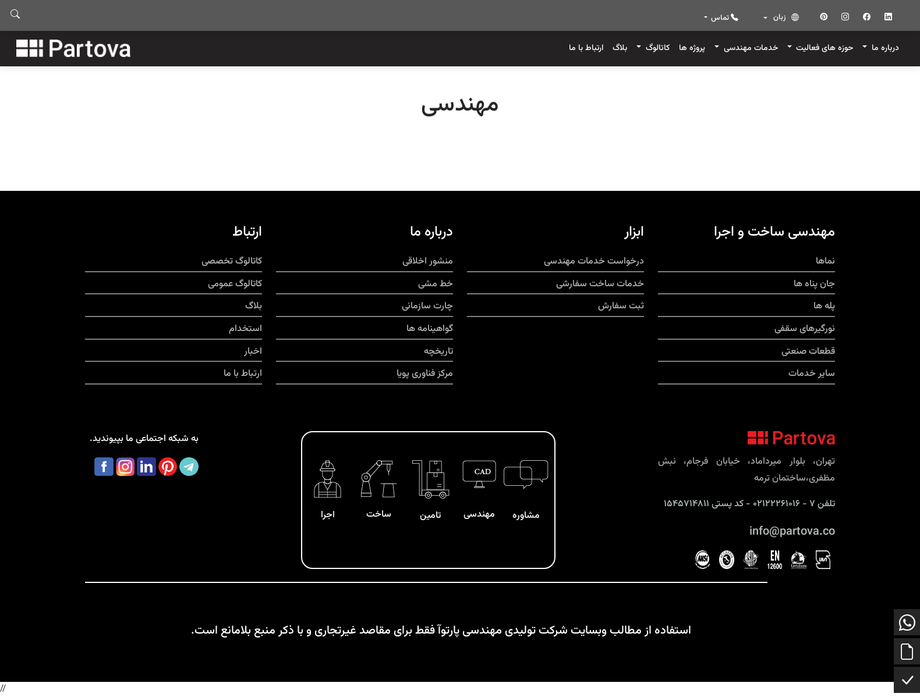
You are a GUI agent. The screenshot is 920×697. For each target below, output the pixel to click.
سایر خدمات (811, 374)
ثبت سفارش (621, 306)
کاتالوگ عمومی (235, 284)
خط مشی (435, 284)
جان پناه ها (814, 284)
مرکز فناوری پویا (425, 374)
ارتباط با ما (586, 48)
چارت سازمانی (427, 306)
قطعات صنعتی (808, 351)
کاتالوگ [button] (656, 48)
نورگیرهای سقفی (804, 329)
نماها (825, 261)
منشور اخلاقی (427, 261)
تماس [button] (723, 18)
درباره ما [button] (884, 48)
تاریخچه (438, 351)
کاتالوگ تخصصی (231, 261)
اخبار (253, 351)
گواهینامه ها (429, 329)
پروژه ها (692, 48)
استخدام (245, 329)
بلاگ (620, 48)
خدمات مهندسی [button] (749, 48)
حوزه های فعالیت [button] (823, 48)
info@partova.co (792, 531)
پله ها (824, 306)
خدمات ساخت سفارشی (600, 284)
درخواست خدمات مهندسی (594, 261)
